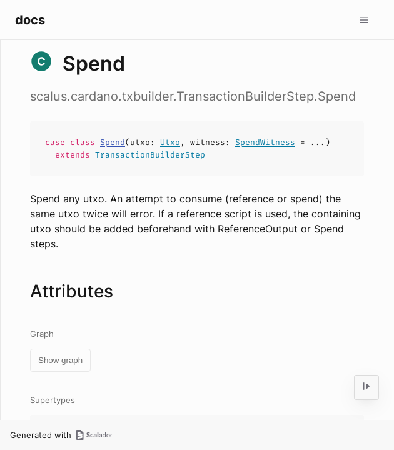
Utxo (170, 142)
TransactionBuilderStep (150, 154)
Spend (112, 142)
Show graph (60, 360)
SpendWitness (265, 142)
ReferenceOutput (258, 228)
